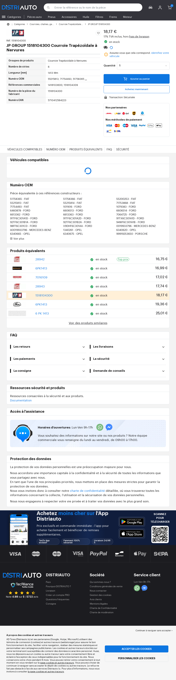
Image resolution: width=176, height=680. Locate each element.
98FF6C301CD (23, 226)
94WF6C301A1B (130, 222)
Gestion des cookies (100, 594)
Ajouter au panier (137, 78)
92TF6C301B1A (24, 222)
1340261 (72, 230)
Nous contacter (98, 590)
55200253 (126, 199)
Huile (86, 17)
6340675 (73, 233)
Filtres (99, 17)
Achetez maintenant (136, 89)
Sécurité (122, 149)
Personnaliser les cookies (136, 658)
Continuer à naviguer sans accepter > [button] (154, 630)
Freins (113, 17)
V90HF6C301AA (77, 226)
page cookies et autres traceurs (57, 662)
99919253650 (132, 233)
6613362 (20, 214)
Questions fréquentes (57, 599)
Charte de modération (102, 612)
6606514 (126, 210)
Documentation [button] (21, 400)
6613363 (73, 214)
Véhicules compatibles (24, 149)
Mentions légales (99, 603)
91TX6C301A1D (130, 218)
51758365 (19, 199)
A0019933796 (30, 230)
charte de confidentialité (87, 490)
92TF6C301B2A (77, 222)
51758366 (72, 199)
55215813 (19, 203)
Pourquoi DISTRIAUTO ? (58, 586)
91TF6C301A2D (77, 218)
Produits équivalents (85, 149)
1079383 (126, 206)
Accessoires (69, 17)
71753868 (125, 203)
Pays (48, 581)
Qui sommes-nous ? (100, 581)
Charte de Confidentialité (103, 607)
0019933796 (136, 226)
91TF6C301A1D (23, 218)
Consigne (51, 603)
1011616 (72, 206)
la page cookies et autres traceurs (46, 671)
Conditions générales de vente (106, 586)
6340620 (126, 230)
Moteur (127, 17)
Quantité (109, 66)
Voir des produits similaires (88, 323)
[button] (150, 7)
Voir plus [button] (17, 238)
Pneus (51, 17)
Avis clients (96, 599)
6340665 (20, 233)
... (86, 78)
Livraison (50, 590)
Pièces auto (34, 17)
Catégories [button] (14, 17)
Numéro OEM (55, 149)
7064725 (126, 214)
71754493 (19, 206)
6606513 (73, 210)
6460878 (20, 210)
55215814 (72, 203)
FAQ (109, 149)
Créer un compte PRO (58, 594)
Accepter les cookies (137, 649)
